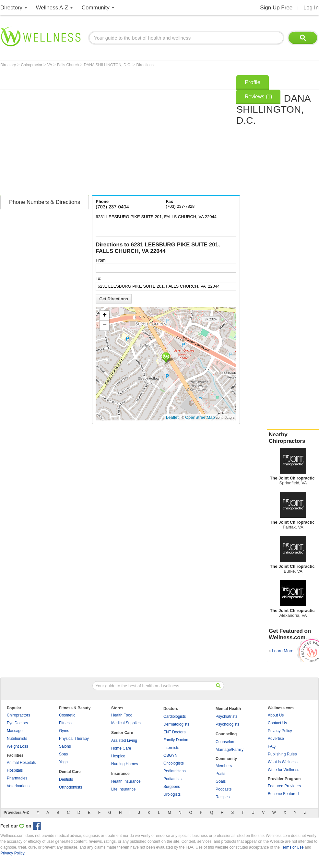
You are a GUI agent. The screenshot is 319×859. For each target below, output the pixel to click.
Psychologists (227, 724)
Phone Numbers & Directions (44, 202)
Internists (171, 747)
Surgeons (171, 786)
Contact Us (277, 723)
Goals (221, 781)
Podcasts (223, 789)
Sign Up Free (276, 8)
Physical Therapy (74, 738)
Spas (63, 754)
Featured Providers (284, 786)
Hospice (118, 756)
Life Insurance (123, 789)
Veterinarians (18, 786)
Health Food (121, 715)
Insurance (120, 773)
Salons (65, 746)
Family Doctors (176, 740)
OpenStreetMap (200, 417)
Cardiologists (174, 716)
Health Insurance (126, 781)
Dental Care (70, 771)
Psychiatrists (226, 716)
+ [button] (104, 315)
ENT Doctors (174, 732)
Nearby (293, 437)
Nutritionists (17, 738)
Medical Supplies (126, 723)
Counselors (225, 742)
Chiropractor (32, 65)
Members (224, 766)
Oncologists (173, 763)
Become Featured (283, 793)
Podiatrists (172, 779)
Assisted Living (124, 740)
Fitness (65, 723)
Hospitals (15, 770)
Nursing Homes (124, 764)
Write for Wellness (283, 769)
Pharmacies (17, 778)
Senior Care (122, 732)
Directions (144, 65)
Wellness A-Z (52, 8)
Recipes (223, 797)
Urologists (172, 794)
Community (96, 8)
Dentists (66, 779)
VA (50, 65)
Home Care (121, 748)
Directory (11, 8)
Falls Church (68, 65)
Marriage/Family (229, 749)
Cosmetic (67, 715)
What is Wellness (283, 762)
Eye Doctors (17, 723)
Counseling (226, 734)
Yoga (63, 762)
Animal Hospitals (21, 762)
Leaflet (172, 417)
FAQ (272, 746)
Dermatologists (176, 724)
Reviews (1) (258, 96)
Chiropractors (18, 715)
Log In (311, 8)
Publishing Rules (282, 754)
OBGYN (170, 755)
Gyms (64, 730)
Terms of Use (292, 847)
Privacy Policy (280, 730)
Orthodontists (70, 787)
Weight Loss (17, 746)
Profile (252, 82)
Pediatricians (174, 771)
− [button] (104, 325)
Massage (15, 730)
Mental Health (228, 708)
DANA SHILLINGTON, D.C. (108, 65)
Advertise (276, 738)
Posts (220, 773)
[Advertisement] (61, 133)
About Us (276, 715)
